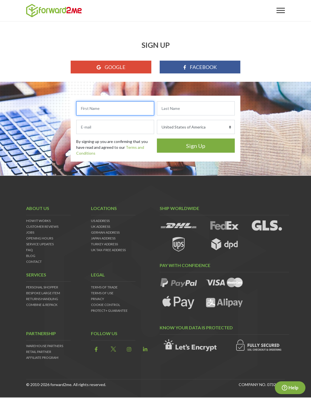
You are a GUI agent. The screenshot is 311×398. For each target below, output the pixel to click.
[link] (95, 349)
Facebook (200, 67)
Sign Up (195, 145)
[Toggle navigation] (281, 10)
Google (111, 67)
